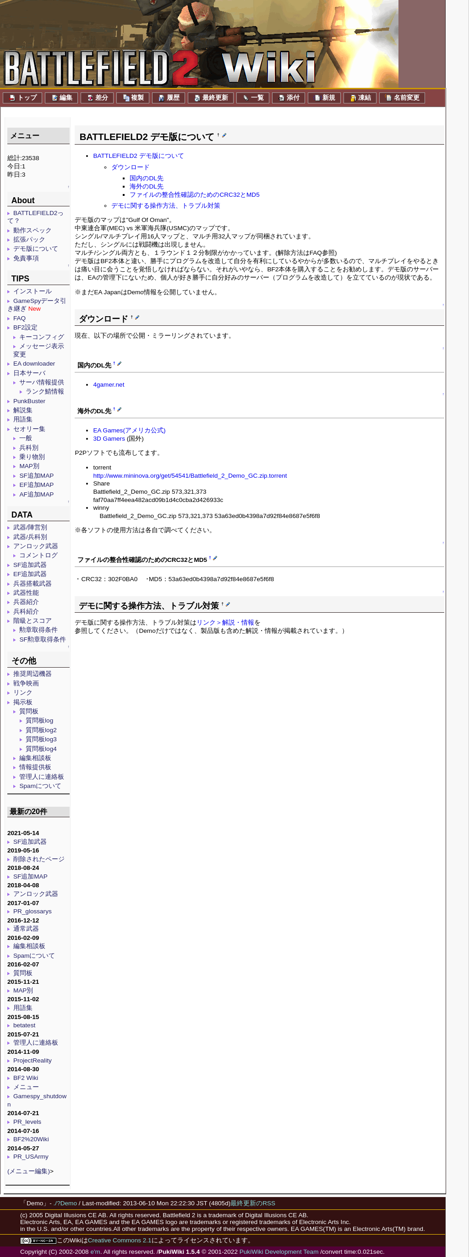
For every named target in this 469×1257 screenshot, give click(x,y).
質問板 (28, 711)
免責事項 (26, 258)
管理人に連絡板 (41, 776)
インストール (32, 291)
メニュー (26, 1087)
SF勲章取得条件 (42, 639)
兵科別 (28, 447)
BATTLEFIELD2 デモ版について (138, 155)
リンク (23, 692)
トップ (22, 98)
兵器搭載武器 (32, 583)
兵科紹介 (26, 611)
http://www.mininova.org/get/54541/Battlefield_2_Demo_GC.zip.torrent (190, 475)
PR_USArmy (31, 1156)
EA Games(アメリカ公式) (129, 430)
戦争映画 (26, 683)
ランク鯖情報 (45, 391)
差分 (97, 98)
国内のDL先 (146, 178)
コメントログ (38, 555)
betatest (24, 1025)
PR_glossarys (32, 911)
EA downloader (34, 363)
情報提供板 (35, 767)
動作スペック (32, 230)
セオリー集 (29, 429)
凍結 (360, 98)
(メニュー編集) (28, 1171)
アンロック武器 (35, 546)
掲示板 (23, 702)
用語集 (23, 419)
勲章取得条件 (38, 629)
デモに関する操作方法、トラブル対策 (165, 205)
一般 (25, 438)
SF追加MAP (36, 475)
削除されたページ (39, 859)
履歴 (169, 98)
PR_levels (27, 1121)
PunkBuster (29, 401)
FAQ (19, 318)
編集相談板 (35, 758)
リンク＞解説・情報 (225, 622)
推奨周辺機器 (32, 673)
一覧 (253, 98)
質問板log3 (41, 739)
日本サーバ (29, 373)
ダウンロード (130, 167)
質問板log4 (41, 748)
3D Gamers (109, 438)
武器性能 (26, 592)
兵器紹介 (26, 602)
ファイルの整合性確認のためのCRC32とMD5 (194, 194)
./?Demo (65, 1203)
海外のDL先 (146, 186)
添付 (289, 98)
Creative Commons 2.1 (120, 1240)
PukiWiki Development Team (279, 1251)
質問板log (39, 720)
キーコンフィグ (41, 337)
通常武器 (26, 928)
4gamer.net (108, 384)
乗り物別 (32, 456)
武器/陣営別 (30, 527)
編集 (61, 98)
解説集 (23, 410)
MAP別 (29, 466)
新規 (324, 98)
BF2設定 (25, 327)
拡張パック (29, 239)
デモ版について (35, 248)
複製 (133, 98)
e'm (95, 1251)
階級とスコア (32, 620)
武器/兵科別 (30, 537)
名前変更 (402, 98)
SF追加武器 (30, 564)
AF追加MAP (36, 494)
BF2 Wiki (25, 1077)
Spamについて (40, 785)
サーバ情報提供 (41, 382)
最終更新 (210, 98)
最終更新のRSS (252, 1203)
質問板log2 (41, 730)
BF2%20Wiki (31, 1139)
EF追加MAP (36, 484)
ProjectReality (32, 1060)
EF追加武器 (30, 574)
